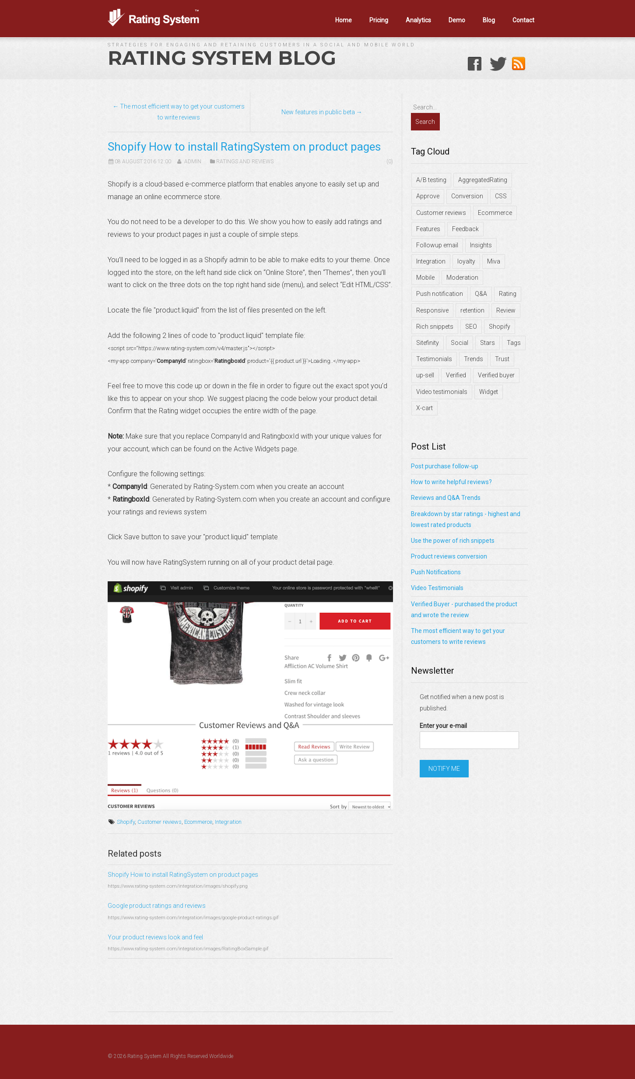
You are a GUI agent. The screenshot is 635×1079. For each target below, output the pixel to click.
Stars (487, 342)
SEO (471, 326)
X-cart (424, 407)
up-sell (425, 375)
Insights (481, 245)
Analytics (418, 20)
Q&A (481, 293)
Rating (507, 293)
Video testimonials (441, 391)
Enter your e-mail (443, 725)
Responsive (432, 310)
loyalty (466, 261)
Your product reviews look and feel (155, 937)
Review (506, 310)
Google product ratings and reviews (157, 905)
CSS (501, 196)
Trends (473, 358)
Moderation (462, 277)
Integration (228, 822)
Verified (456, 375)
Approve (427, 196)
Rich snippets (434, 326)
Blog (489, 20)
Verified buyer (496, 375)
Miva (493, 261)
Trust (502, 358)
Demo (457, 20)
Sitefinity (427, 342)
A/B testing (431, 179)
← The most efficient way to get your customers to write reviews (178, 112)
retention (472, 310)
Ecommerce (198, 822)
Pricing (378, 20)
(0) (389, 161)
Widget (488, 391)
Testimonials (434, 358)
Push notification (439, 293)
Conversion (467, 196)
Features (428, 228)
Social (459, 342)
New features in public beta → (321, 112)
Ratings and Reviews (245, 161)
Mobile (425, 277)
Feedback (465, 228)
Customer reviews (159, 822)
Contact (523, 20)
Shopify (126, 822)
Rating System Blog (222, 58)
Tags (514, 342)
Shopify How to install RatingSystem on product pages (183, 874)
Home (343, 20)
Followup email (437, 245)
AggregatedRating (482, 179)
